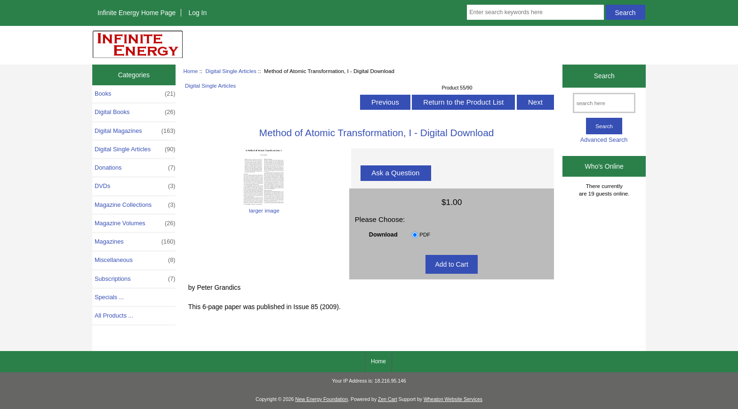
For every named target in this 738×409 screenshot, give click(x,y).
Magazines (135, 241)
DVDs (135, 186)
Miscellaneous (135, 260)
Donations (135, 168)
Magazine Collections (135, 205)
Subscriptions (135, 279)
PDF (424, 234)
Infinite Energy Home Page (136, 12)
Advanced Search (604, 139)
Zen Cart (387, 399)
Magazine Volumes (135, 223)
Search (604, 76)
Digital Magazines (135, 131)
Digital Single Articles (230, 71)
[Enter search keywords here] (535, 12)
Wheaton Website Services (453, 399)
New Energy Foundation (321, 399)
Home (190, 71)
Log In (197, 12)
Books (135, 94)
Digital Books (135, 112)
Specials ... (109, 297)
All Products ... (114, 315)
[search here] (604, 103)
